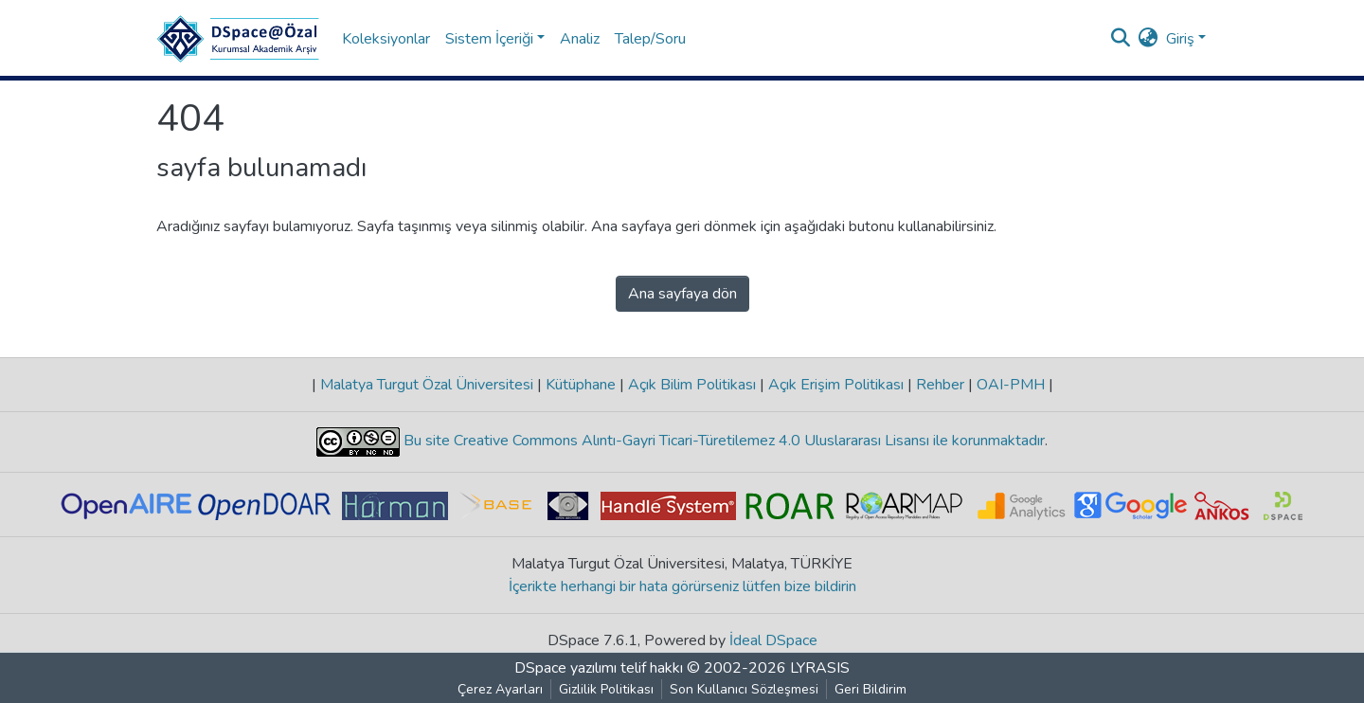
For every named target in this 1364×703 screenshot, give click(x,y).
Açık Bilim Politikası (692, 384)
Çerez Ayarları (500, 689)
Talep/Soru (650, 38)
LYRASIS (820, 668)
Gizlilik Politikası (606, 689)
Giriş (1180, 38)
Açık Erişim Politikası (835, 384)
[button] (1148, 38)
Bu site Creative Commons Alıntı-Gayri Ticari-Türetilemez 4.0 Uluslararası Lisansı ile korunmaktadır (722, 441)
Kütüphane (580, 384)
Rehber (940, 384)
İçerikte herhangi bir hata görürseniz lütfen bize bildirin (682, 586)
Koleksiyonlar (386, 38)
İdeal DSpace (773, 640)
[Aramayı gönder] (1121, 38)
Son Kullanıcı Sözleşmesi (744, 689)
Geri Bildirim (870, 689)
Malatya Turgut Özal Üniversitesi (426, 384)
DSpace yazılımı (565, 668)
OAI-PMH (1011, 384)
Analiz (580, 38)
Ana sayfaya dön (682, 293)
